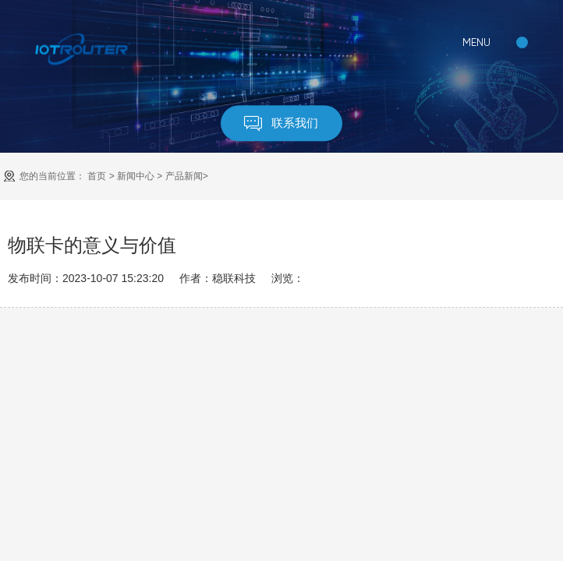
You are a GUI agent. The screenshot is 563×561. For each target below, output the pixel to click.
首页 (96, 176)
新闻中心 (135, 176)
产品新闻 (184, 176)
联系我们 (281, 123)
